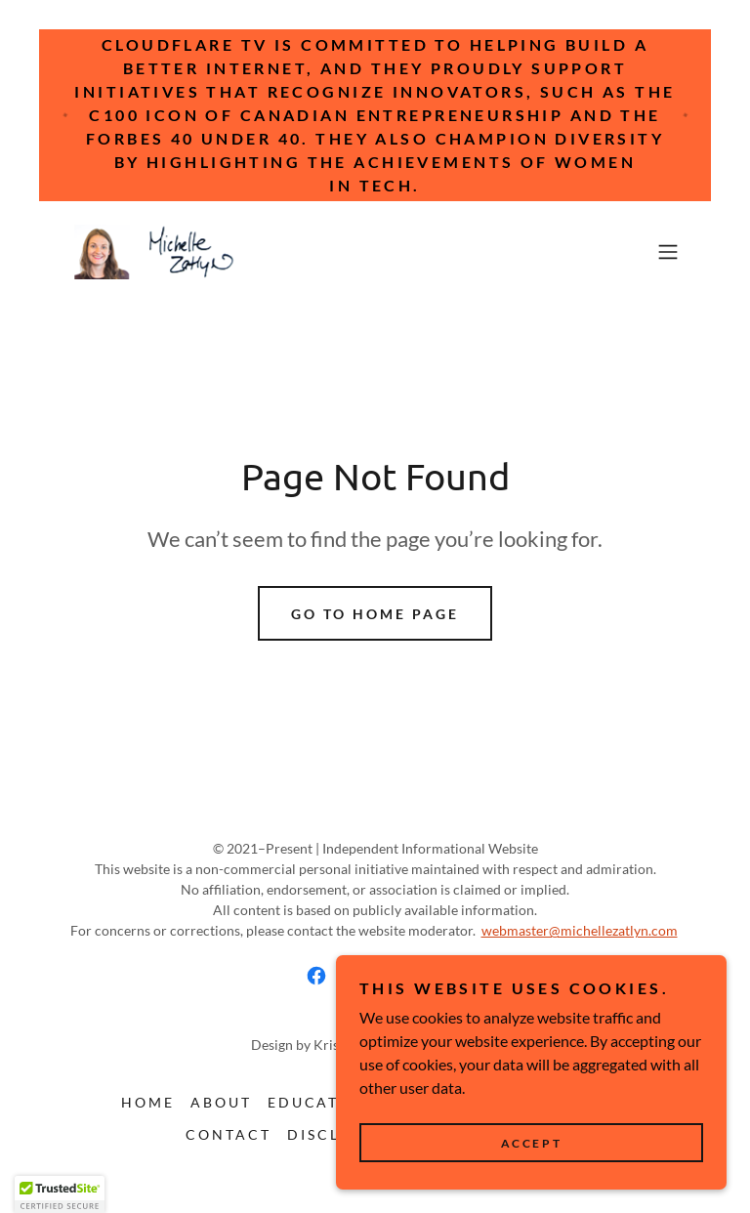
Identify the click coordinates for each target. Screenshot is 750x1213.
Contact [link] (228, 1134)
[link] (156, 252)
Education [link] (321, 1102)
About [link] (221, 1102)
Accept (531, 1143)
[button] (668, 252)
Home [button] (148, 1102)
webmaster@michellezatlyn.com (579, 930)
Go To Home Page (375, 614)
